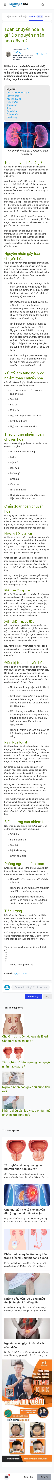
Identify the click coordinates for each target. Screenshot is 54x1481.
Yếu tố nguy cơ (13, 99)
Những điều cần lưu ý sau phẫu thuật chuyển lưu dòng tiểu (24, 1300)
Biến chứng (11, 111)
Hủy (47, 996)
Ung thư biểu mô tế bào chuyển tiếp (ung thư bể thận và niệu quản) (24, 1211)
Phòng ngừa (12, 114)
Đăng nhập (29, 1477)
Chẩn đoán (11, 105)
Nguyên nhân (12, 96)
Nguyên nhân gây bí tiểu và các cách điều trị (24, 1345)
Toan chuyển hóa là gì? (17, 92)
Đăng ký (44, 1477)
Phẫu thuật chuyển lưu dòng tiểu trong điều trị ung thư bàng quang (26, 1256)
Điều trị (9, 108)
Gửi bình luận (33, 996)
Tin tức (36, 16)
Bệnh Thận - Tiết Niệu (16, 16)
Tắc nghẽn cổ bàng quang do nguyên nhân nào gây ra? (23, 1167)
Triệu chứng (12, 102)
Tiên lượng (11, 117)
